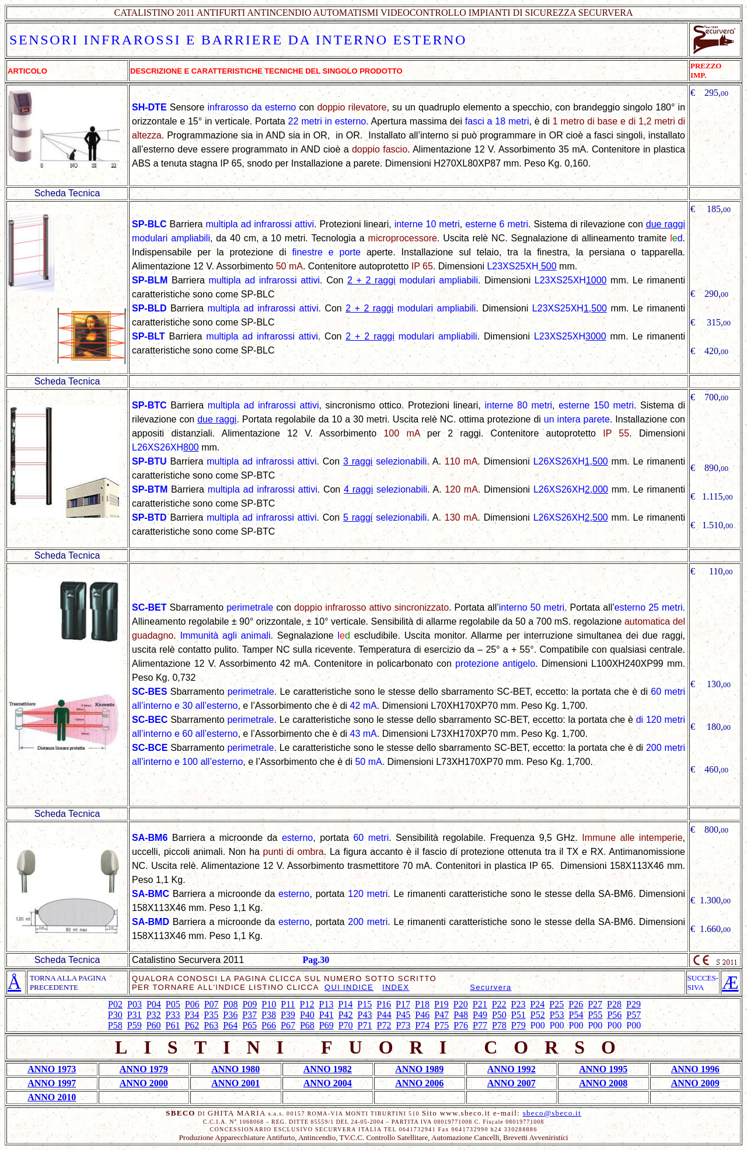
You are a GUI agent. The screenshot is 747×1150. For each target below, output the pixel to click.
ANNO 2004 (327, 1083)
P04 (153, 1004)
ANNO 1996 (695, 1069)
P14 (345, 1004)
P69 (326, 1025)
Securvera (490, 987)
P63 (211, 1025)
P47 (441, 1015)
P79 (518, 1025)
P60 (153, 1025)
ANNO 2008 (603, 1083)
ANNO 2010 (51, 1097)
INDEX (395, 987)
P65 (249, 1025)
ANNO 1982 (327, 1069)
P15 (364, 1004)
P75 (441, 1025)
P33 (173, 1015)
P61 (173, 1025)
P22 (499, 1004)
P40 (307, 1015)
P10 (268, 1004)
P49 (480, 1015)
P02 (115, 1004)
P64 (230, 1025)
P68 (307, 1025)
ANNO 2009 (695, 1083)
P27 (595, 1004)
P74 (422, 1025)
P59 (134, 1025)
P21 (480, 1004)
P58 (115, 1025)
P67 (288, 1025)
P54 (576, 1015)
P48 (460, 1015)
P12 (307, 1004)
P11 (288, 1004)
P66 (268, 1025)
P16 (383, 1004)
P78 (499, 1025)
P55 (595, 1015)
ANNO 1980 (235, 1069)
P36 (230, 1015)
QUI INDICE (349, 987)
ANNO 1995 (603, 1069)
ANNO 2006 (419, 1083)
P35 (211, 1015)
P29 (633, 1004)
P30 (115, 1015)
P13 (326, 1004)
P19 (441, 1004)
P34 (191, 1015)
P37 (249, 1015)
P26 (575, 1004)
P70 (345, 1025)
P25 (556, 1004)
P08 (231, 1004)
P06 (192, 1004)
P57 (633, 1015)
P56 (614, 1015)
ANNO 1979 (144, 1069)
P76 (460, 1025)
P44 (384, 1015)
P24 (537, 1004)
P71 (365, 1025)
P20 (460, 1004)
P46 (422, 1015)
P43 (365, 1015)
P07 (211, 1004)
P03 (134, 1004)
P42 (345, 1015)
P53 (557, 1015)
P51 (518, 1015)
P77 (480, 1025)
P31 (134, 1015)
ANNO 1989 (419, 1069)
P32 (153, 1015)
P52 (537, 1015)
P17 (403, 1004)
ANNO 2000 (144, 1083)
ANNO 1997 (51, 1083)
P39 (288, 1015)
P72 (384, 1025)
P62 (191, 1025)
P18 (422, 1004)
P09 (249, 1004)
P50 (499, 1015)
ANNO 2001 (235, 1083)
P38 (268, 1015)
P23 (518, 1004)
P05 (173, 1004)
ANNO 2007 (511, 1083)
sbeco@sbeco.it (552, 1113)
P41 (326, 1015)
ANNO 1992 (511, 1069)
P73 (403, 1025)
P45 (403, 1015)
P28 (614, 1004)
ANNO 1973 (51, 1069)
